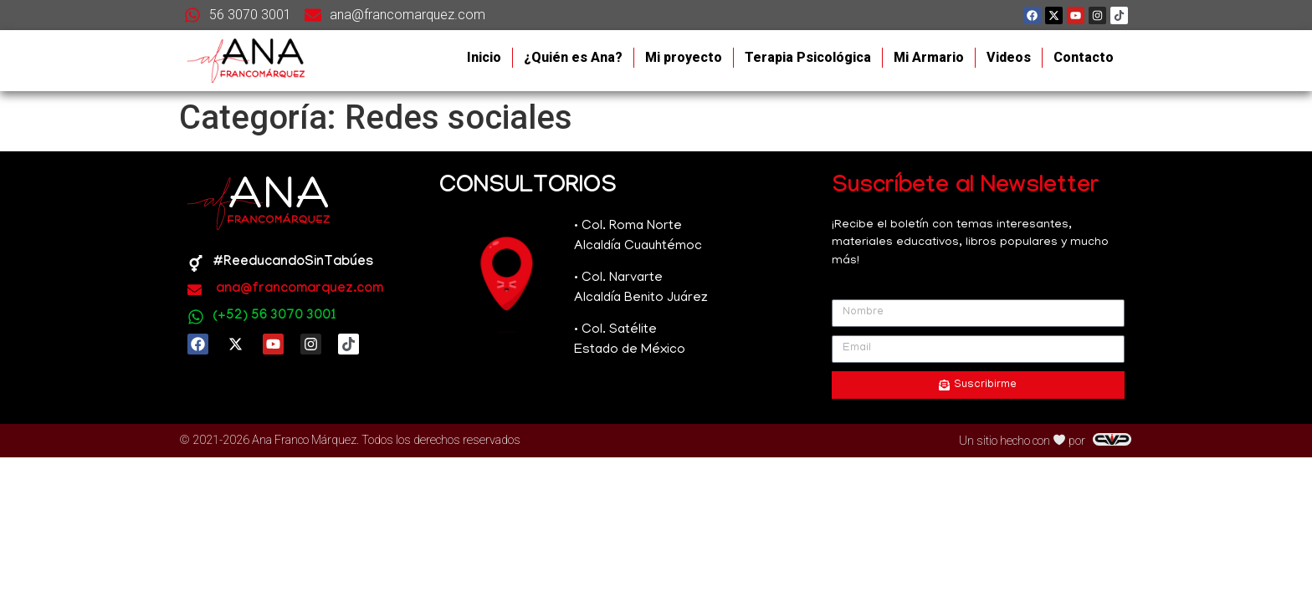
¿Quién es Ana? (573, 57)
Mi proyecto (683, 57)
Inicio (484, 57)
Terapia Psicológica (808, 57)
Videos (1009, 57)
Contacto (1083, 57)
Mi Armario (929, 57)
